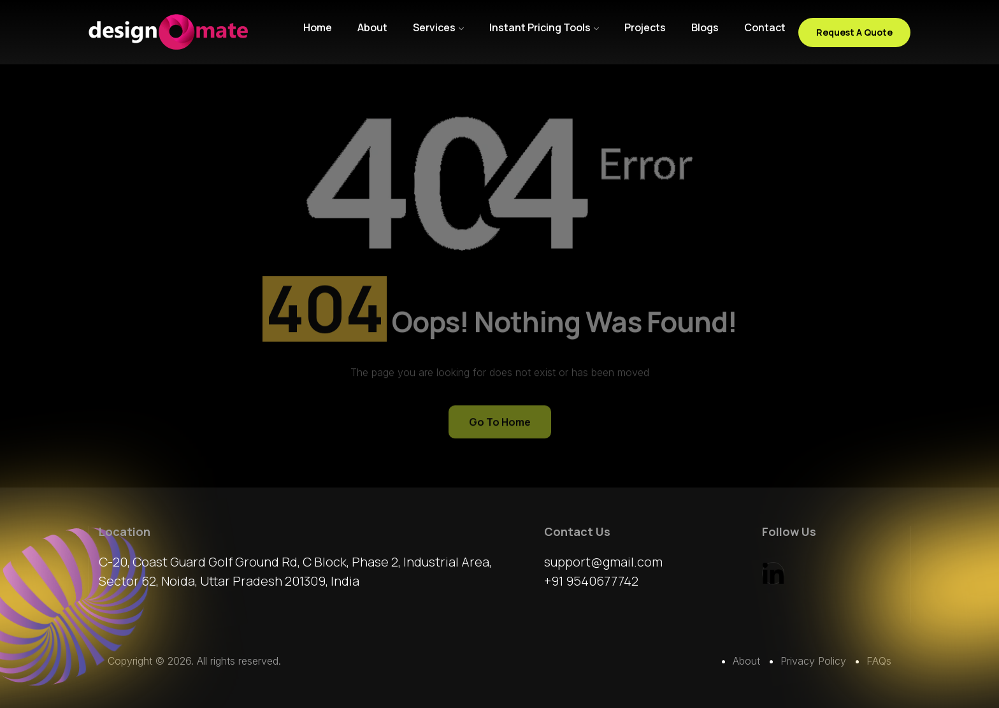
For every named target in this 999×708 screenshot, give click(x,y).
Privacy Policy (813, 660)
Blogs (705, 27)
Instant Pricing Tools (540, 27)
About (372, 27)
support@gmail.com (603, 561)
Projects (645, 27)
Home (317, 27)
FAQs (878, 660)
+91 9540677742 (591, 580)
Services (434, 27)
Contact (765, 27)
